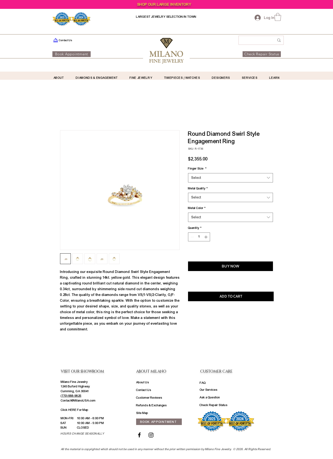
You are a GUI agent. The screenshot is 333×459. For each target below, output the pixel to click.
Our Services (208, 390)
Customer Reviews (149, 398)
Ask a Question (210, 397)
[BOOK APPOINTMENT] (159, 422)
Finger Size (197, 168)
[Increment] (206, 237)
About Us (142, 382)
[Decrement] (192, 237)
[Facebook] (139, 435)
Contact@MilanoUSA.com (78, 400)
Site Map (142, 413)
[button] (277, 17)
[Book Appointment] (71, 54)
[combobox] (230, 177)
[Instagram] (151, 435)
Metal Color (196, 208)
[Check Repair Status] (262, 54)
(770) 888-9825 (71, 396)
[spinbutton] (199, 237)
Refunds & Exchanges (151, 405)
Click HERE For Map (75, 410)
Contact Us (143, 390)
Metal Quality (198, 188)
